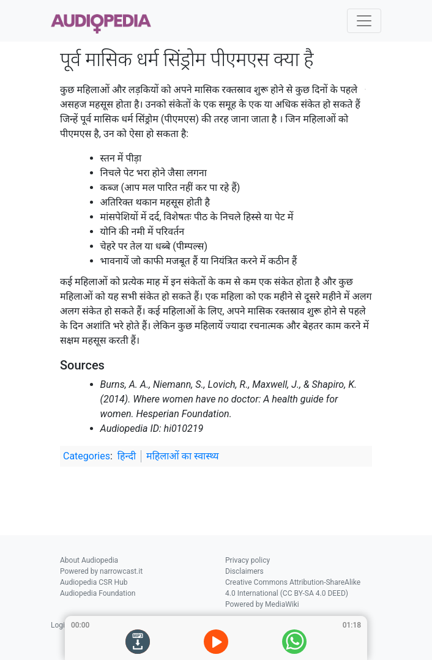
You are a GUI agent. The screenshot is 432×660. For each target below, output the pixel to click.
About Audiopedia (89, 560)
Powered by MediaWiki (262, 604)
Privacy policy (247, 560)
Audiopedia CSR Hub (93, 582)
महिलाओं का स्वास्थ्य (182, 456)
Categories (86, 456)
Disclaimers (244, 571)
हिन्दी (126, 456)
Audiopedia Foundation (97, 593)
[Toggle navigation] (364, 21)
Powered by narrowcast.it (101, 571)
